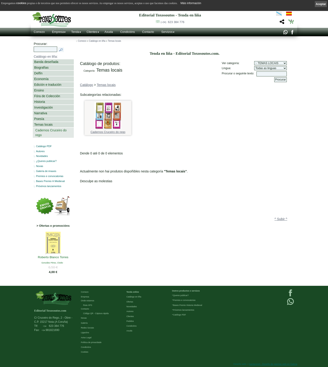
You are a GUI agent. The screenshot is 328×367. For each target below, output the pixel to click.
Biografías (41, 67)
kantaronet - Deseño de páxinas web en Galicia (273, 364)
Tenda (75, 32)
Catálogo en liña (97, 41)
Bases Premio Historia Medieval (187, 305)
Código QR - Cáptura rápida (96, 313)
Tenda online (132, 292)
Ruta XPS (87, 305)
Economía (41, 79)
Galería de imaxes (46, 171)
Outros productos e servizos (186, 291)
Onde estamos (87, 300)
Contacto (148, 32)
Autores (40, 151)
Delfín (38, 73)
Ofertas (129, 302)
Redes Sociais (87, 328)
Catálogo (86, 85)
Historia (39, 102)
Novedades (131, 306)
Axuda (109, 32)
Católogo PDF (179, 315)
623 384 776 (172, 22)
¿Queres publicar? (46, 161)
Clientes (92, 32)
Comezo (39, 32)
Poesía (39, 119)
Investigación (43, 107)
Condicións (127, 32)
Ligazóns (85, 332)
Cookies (84, 352)
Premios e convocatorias (49, 176)
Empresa (58, 32)
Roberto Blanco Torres (53, 257)
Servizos (167, 32)
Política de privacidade (91, 342)
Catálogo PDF (44, 146)
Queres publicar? (181, 295)
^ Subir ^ (280, 219)
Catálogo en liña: (46, 56)
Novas (39, 166)
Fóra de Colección (47, 96)
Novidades (42, 156)
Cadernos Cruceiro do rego (51, 132)
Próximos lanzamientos (183, 310)
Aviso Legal (86, 337)
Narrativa (40, 113)
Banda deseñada (46, 62)
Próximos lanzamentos (48, 186)
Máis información (190, 3)
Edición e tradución (47, 84)
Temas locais (43, 124)
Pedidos (130, 321)
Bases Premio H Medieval (50, 181)
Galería (84, 323)
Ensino (39, 90)
